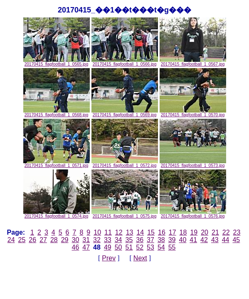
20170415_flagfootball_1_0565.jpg (56, 62)
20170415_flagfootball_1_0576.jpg (193, 214)
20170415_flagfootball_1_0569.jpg (124, 113)
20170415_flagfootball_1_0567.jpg (193, 62)
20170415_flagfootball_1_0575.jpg (124, 214)
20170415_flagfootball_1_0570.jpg (193, 113)
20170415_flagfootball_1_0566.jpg (124, 62)
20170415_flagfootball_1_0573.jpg (193, 163)
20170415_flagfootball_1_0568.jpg (56, 113)
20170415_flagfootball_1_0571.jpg (56, 163)
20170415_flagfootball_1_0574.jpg (56, 214)
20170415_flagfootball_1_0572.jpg (124, 163)
